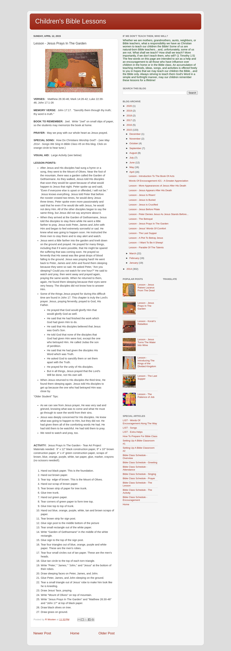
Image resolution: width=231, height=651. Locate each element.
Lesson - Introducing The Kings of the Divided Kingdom (147, 362)
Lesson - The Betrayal (141, 219)
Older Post (107, 633)
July (131, 157)
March (133, 253)
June (132, 162)
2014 (130, 269)
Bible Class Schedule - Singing (139, 474)
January (134, 262)
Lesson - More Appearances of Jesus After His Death (157, 185)
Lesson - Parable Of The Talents (146, 247)
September (135, 148)
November (135, 138)
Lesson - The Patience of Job (146, 395)
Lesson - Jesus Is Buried (142, 200)
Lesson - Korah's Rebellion (147, 322)
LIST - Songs (130, 427)
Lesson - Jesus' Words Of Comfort (147, 228)
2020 (130, 106)
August (133, 153)
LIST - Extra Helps (133, 432)
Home (74, 633)
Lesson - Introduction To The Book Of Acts (151, 176)
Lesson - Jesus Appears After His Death (150, 190)
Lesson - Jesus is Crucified (143, 204)
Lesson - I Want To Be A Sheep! (146, 242)
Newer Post (42, 633)
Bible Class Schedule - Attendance (135, 468)
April (132, 172)
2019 (130, 110)
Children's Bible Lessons (70, 21)
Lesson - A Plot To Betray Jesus (146, 238)
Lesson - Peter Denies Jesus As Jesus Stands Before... (159, 214)
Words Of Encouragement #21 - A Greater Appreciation (158, 180)
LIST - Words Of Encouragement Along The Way (140, 422)
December (135, 134)
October (134, 143)
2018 (130, 115)
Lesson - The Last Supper (143, 233)
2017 (130, 120)
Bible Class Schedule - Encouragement (135, 498)
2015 (130, 129)
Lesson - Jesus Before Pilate (144, 209)
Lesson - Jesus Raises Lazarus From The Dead (146, 287)
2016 (130, 125)
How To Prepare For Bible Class (140, 436)
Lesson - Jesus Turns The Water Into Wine (147, 342)
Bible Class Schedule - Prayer (139, 478)
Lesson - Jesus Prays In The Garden (149, 223)
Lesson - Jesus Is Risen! (142, 195)
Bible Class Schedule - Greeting (140, 462)
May (132, 167)
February (134, 258)
